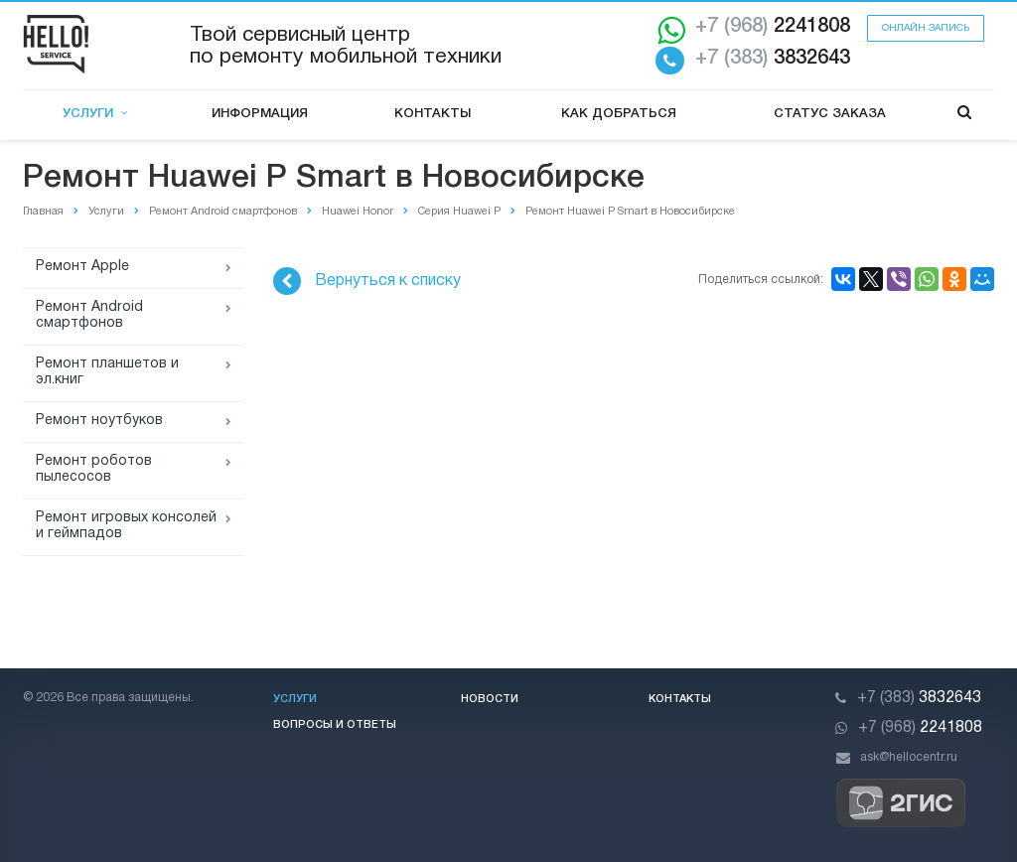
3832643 (772, 59)
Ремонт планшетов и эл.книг (107, 372)
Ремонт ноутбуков (99, 420)
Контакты (432, 113)
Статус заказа (830, 113)
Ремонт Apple (82, 266)
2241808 (772, 27)
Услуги (95, 113)
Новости (489, 699)
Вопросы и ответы (334, 725)
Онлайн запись (925, 28)
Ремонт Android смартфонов (89, 315)
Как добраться (618, 113)
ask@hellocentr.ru (908, 757)
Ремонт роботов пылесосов (94, 469)
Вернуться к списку (367, 281)
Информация (260, 113)
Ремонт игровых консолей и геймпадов (126, 525)
